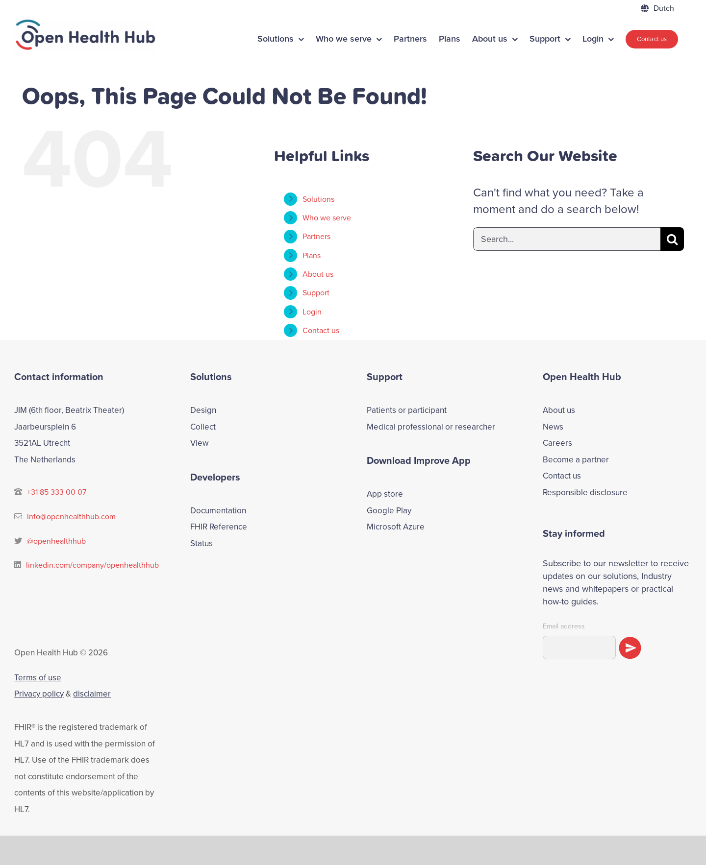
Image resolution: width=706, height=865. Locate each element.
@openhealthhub (56, 541)
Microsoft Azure (396, 527)
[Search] (672, 239)
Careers (557, 443)
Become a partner (576, 460)
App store (385, 494)
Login (312, 311)
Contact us (562, 476)
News (553, 427)
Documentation (218, 511)
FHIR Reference (218, 527)
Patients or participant (407, 410)
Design (203, 410)
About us (318, 274)
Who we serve (327, 217)
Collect (203, 427)
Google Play (389, 511)
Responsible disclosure (585, 492)
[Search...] (566, 239)
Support (316, 292)
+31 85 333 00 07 (56, 492)
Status (201, 543)
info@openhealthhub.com (71, 516)
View (199, 443)
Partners (316, 236)
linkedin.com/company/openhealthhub (92, 565)
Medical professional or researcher (431, 427)
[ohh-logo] (83, 25)
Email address (564, 626)
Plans (312, 255)
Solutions (318, 199)
